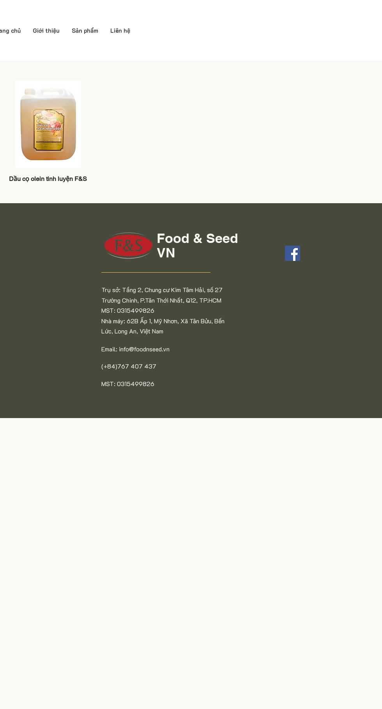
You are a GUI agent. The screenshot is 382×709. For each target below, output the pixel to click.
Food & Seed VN (197, 245)
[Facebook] (292, 253)
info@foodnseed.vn (144, 349)
